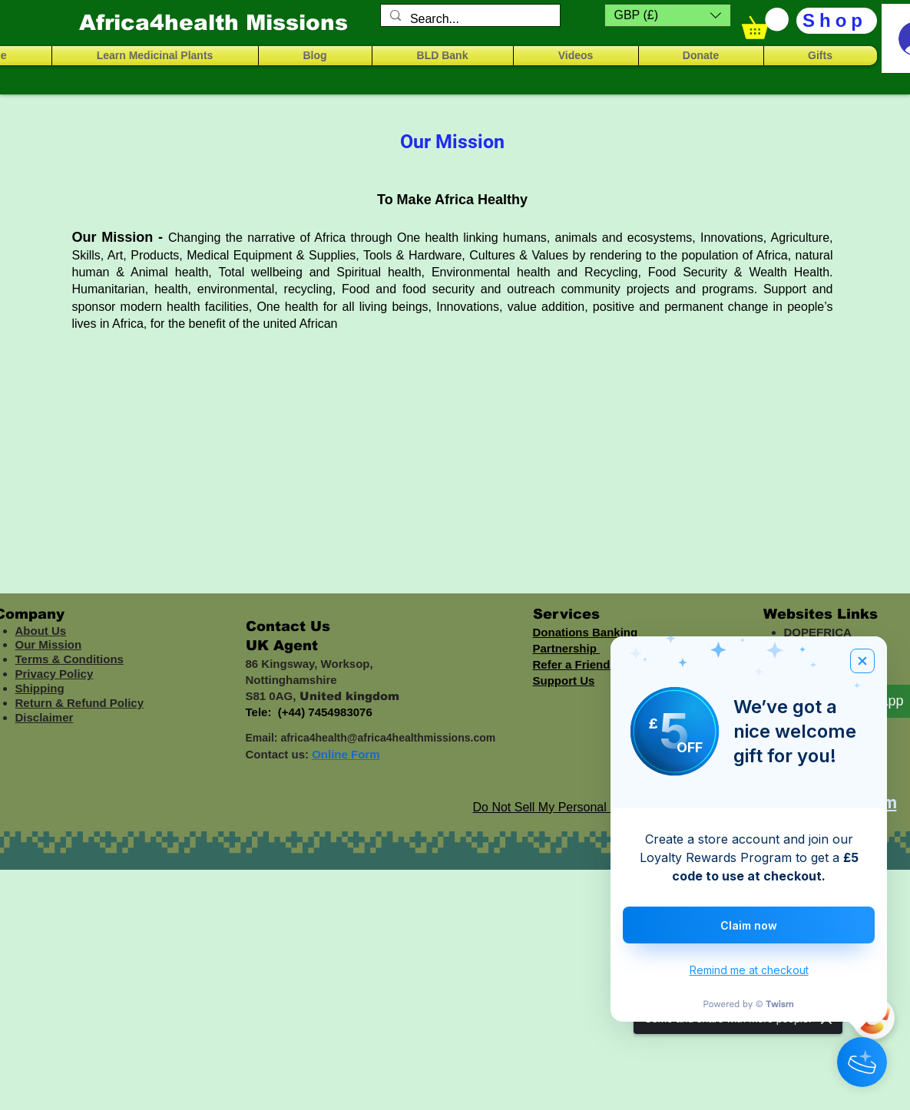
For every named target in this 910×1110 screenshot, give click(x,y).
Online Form (345, 754)
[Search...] (469, 19)
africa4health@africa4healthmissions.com (387, 738)
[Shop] (836, 21)
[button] (667, 15)
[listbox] (667, 15)
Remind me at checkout (749, 969)
